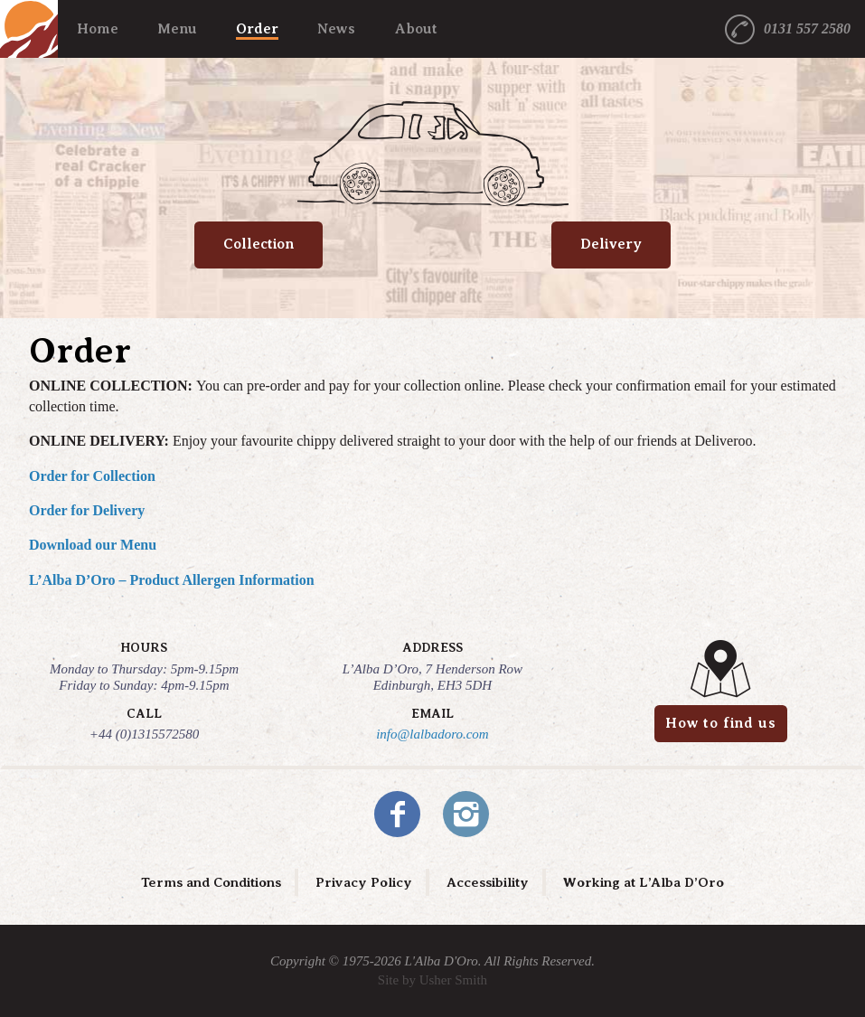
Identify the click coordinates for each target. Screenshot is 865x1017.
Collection (258, 244)
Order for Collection (92, 476)
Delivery (611, 244)
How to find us (720, 723)
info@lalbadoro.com (432, 734)
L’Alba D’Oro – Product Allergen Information (172, 580)
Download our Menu (92, 544)
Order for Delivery (87, 510)
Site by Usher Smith (432, 980)
